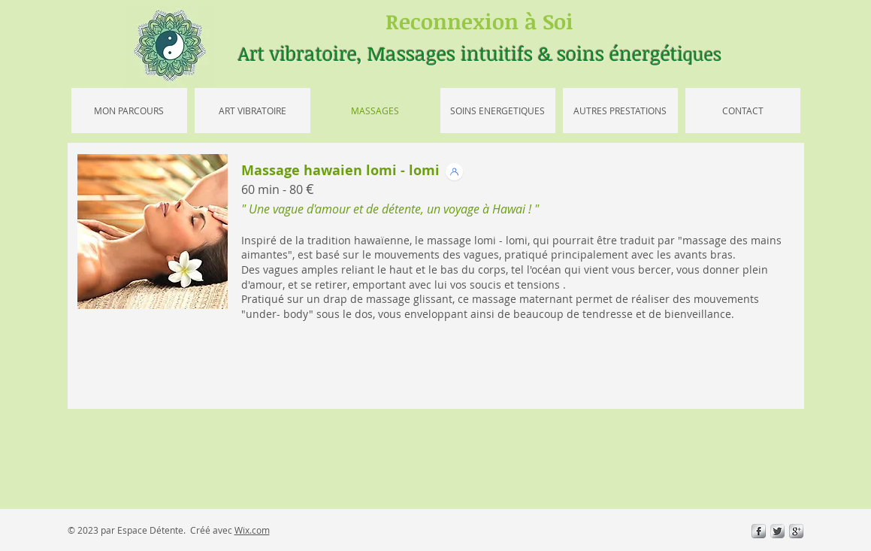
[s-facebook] (759, 531)
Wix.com (252, 530)
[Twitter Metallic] (777, 531)
